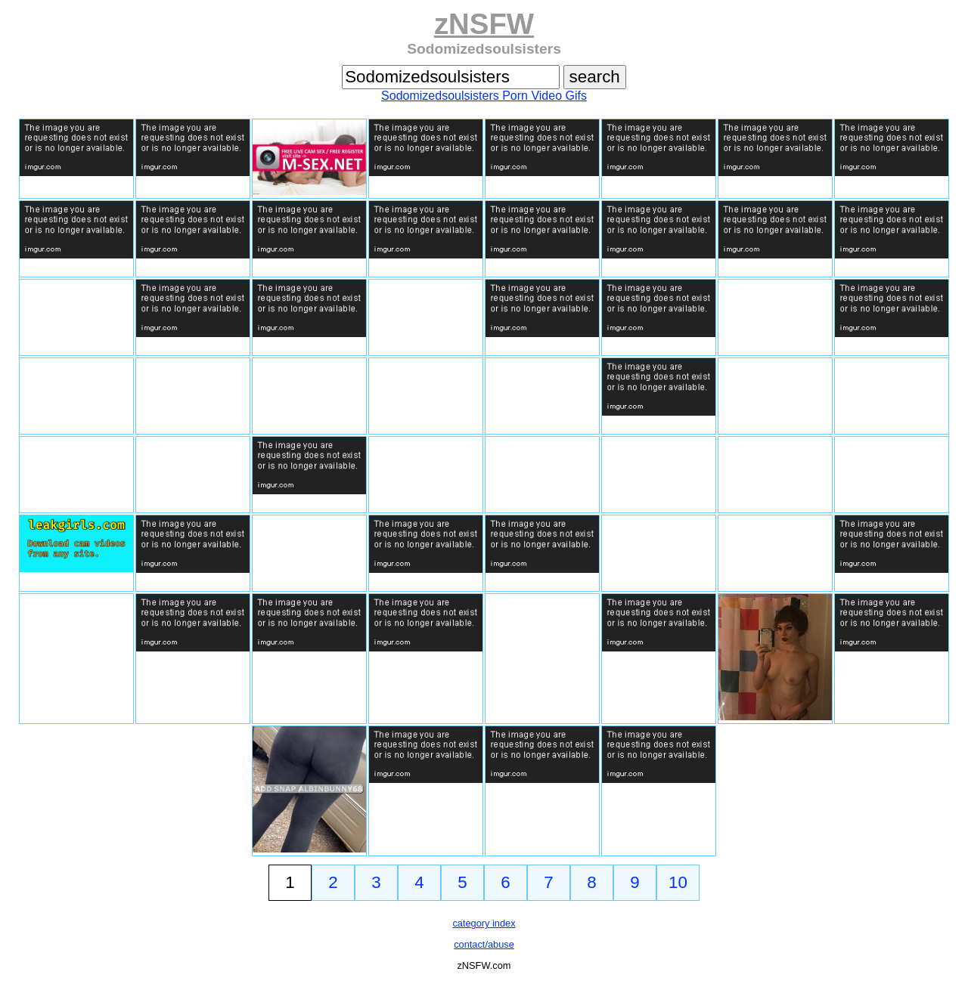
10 (678, 882)
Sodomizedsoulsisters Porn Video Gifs (484, 95)
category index (483, 923)
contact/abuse (484, 944)
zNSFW (484, 24)
